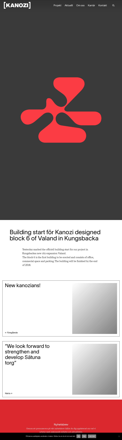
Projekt (57, 6)
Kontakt (102, 6)
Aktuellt (69, 6)
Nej (84, 436)
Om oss (80, 6)
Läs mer (92, 436)
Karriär (91, 6)
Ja (78, 436)
